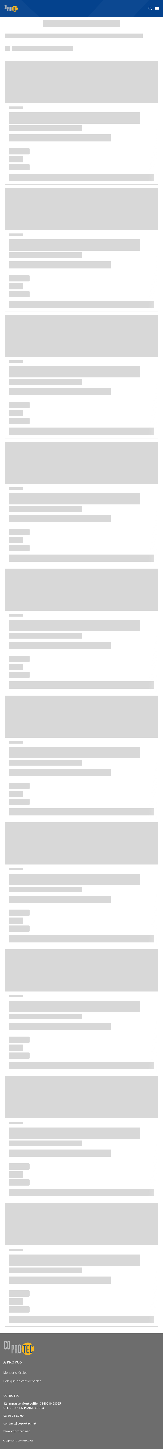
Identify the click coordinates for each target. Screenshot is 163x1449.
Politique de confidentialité (22, 1381)
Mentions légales (15, 1372)
